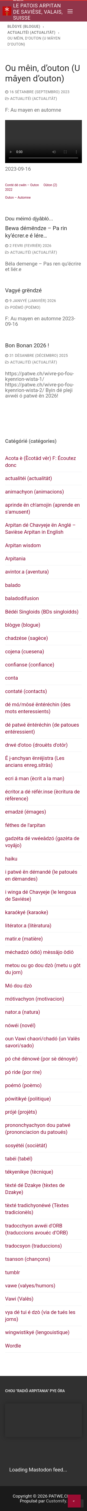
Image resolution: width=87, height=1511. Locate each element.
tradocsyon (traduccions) (33, 1246)
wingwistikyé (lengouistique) (37, 1332)
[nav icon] (70, 11)
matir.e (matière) (24, 939)
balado (13, 585)
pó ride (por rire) (23, 1072)
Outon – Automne (18, 197)
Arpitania (15, 558)
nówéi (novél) (20, 1025)
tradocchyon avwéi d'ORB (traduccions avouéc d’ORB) (36, 1229)
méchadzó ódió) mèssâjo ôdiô (39, 952)
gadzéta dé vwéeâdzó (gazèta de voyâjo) (42, 842)
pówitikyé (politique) (28, 1099)
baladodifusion (22, 598)
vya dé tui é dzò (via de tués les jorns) (40, 1315)
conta (11, 678)
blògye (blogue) (22, 625)
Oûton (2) (50, 185)
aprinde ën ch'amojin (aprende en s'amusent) (42, 508)
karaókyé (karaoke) (26, 912)
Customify (56, 1501)
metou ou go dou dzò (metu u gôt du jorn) (43, 968)
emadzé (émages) (25, 812)
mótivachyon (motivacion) (34, 999)
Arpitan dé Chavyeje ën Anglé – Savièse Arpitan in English (40, 528)
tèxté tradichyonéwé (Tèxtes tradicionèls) (37, 1209)
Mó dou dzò (18, 986)
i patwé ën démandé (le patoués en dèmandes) (41, 875)
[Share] (74, 1501)
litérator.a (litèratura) (28, 925)
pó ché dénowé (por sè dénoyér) (41, 1059)
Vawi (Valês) (19, 1299)
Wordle (13, 1346)
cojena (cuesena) (24, 651)
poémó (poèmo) (22, 307)
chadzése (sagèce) (26, 638)
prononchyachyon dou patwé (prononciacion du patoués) (37, 1128)
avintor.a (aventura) (27, 572)
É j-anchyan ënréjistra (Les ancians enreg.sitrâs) (34, 761)
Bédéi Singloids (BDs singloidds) (41, 612)
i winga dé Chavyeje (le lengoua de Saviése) (40, 895)
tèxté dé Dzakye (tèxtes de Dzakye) (35, 1188)
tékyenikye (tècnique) (29, 1172)
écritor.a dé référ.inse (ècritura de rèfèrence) (42, 795)
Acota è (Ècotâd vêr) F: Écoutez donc (40, 461)
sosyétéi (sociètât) (26, 1145)
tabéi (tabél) (18, 1159)
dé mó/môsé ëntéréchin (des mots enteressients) (38, 708)
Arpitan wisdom (23, 545)
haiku (11, 859)
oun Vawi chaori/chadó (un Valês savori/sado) (42, 1042)
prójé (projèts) (21, 1112)
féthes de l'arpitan (25, 825)
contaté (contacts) (26, 691)
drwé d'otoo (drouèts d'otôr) (36, 745)
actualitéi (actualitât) (31, 98)
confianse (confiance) (29, 665)
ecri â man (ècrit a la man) (34, 778)
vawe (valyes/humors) (30, 1286)
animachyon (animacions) (34, 492)
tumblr (12, 1272)
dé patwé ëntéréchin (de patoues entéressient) (42, 728)
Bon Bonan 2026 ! (27, 345)
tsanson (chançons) (27, 1259)
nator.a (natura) (22, 1012)
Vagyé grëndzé (23, 290)
